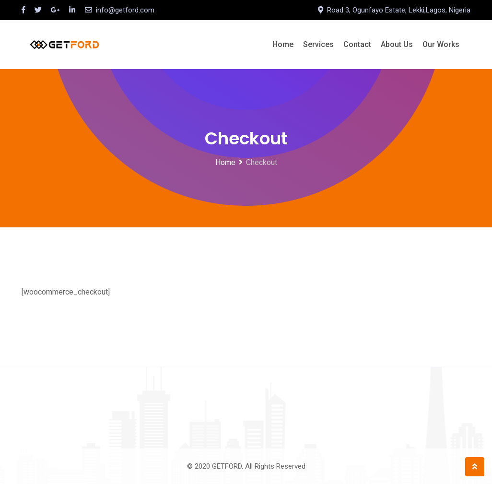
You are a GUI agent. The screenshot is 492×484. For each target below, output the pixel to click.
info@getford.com (125, 10)
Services (318, 44)
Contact (357, 44)
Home (282, 44)
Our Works (440, 44)
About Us (397, 44)
